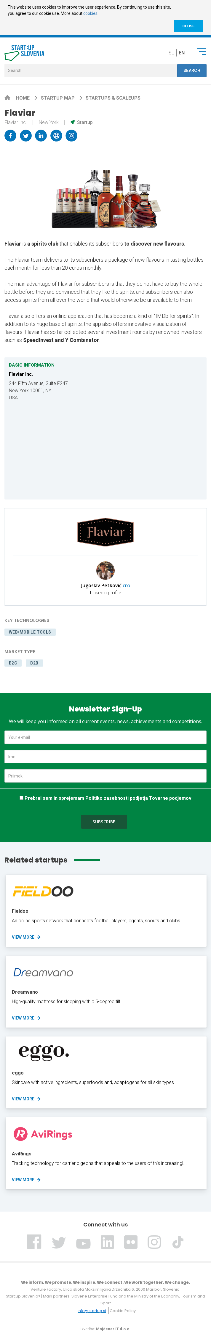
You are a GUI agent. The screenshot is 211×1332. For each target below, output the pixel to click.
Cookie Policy (123, 1311)
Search (192, 70)
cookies (90, 13)
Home (23, 98)
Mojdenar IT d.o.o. (113, 1329)
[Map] (105, 450)
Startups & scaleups (113, 98)
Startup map (58, 98)
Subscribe (104, 821)
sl (171, 53)
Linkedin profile (105, 593)
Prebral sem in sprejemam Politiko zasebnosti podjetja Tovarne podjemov (108, 798)
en (182, 53)
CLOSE (189, 26)
